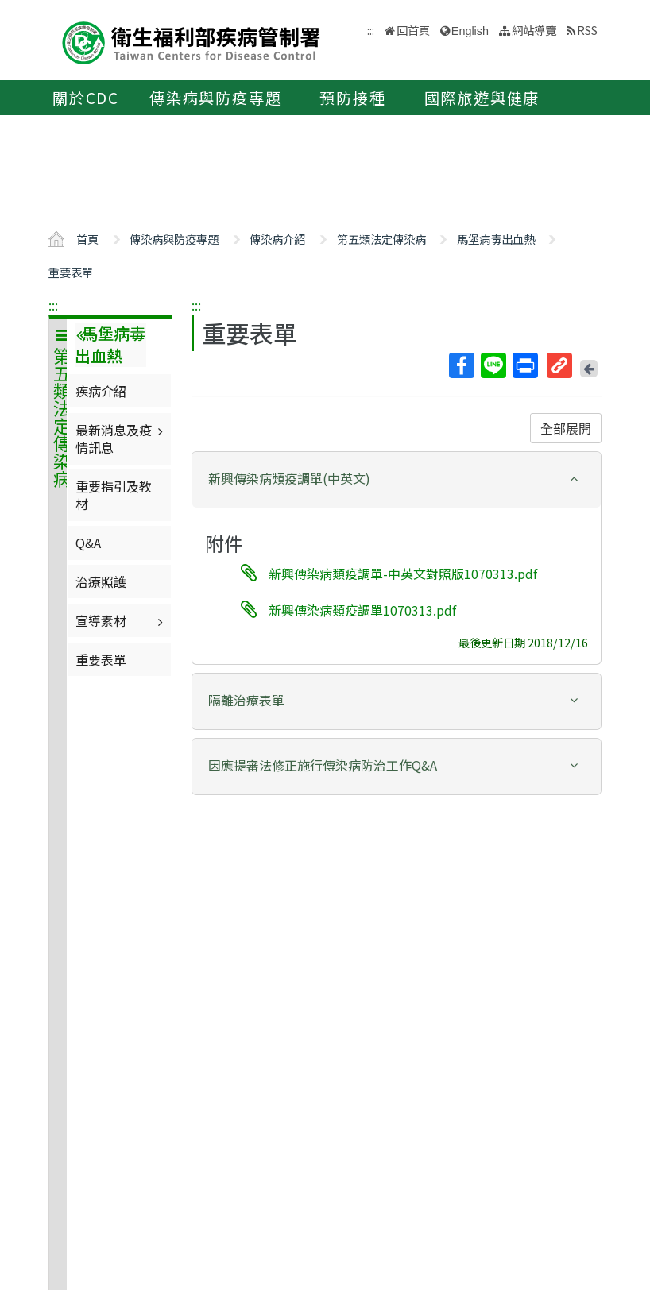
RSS (587, 29)
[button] (396, 478)
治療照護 (100, 581)
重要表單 (70, 272)
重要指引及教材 (113, 495)
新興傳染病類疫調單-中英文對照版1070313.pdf (403, 572)
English (470, 31)
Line (492, 365)
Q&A (88, 542)
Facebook (460, 365)
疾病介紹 (100, 390)
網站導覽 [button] (534, 29)
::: (53, 305)
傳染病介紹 (277, 238)
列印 (524, 365)
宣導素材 (121, 620)
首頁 (87, 238)
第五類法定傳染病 (381, 238)
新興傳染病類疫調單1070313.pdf (362, 610)
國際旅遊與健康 (482, 98)
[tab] (396, 480)
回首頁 (413, 29)
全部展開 (565, 428)
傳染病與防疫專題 (215, 98)
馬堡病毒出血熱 (496, 238)
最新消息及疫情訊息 (121, 438)
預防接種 (352, 98)
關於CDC (85, 98)
